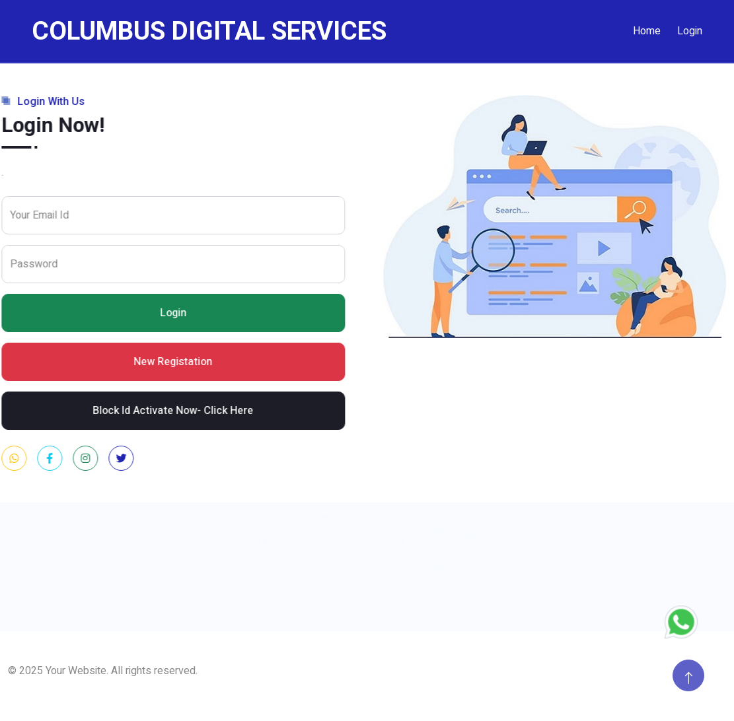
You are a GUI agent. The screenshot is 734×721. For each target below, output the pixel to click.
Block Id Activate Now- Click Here (176, 411)
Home (647, 31)
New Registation (176, 362)
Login (689, 31)
